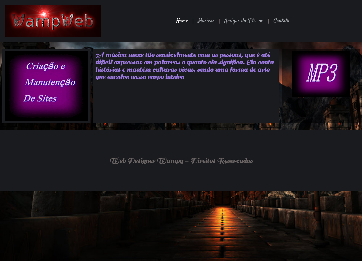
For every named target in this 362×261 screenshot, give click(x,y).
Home (182, 21)
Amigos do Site (244, 21)
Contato (282, 21)
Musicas (206, 21)
